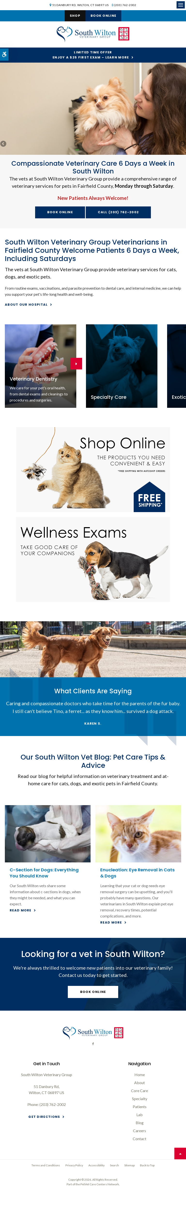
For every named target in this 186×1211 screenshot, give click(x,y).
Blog (140, 1122)
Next (182, 144)
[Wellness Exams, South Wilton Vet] (93, 559)
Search (114, 1165)
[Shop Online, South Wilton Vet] (93, 469)
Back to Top (147, 1165)
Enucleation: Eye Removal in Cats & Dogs (137, 873)
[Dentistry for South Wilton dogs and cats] (40, 366)
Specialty (139, 1098)
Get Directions (44, 1116)
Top (180, 1153)
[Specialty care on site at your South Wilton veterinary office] (121, 366)
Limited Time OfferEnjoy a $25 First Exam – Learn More (91, 55)
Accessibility (96, 1165)
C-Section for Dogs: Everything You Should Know (44, 873)
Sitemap (129, 1165)
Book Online (103, 15)
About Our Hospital (26, 304)
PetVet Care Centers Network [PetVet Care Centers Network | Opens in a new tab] (99, 1184)
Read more (20, 910)
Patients (140, 1106)
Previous (3, 144)
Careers (139, 1130)
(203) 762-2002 (125, 5)
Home (139, 1074)
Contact (139, 1138)
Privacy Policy (74, 1165)
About (139, 1082)
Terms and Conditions (45, 1165)
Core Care (139, 1090)
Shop (75, 15)
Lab (139, 1114)
